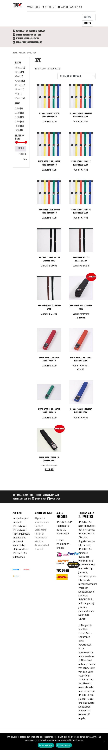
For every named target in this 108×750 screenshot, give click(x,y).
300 (17, 126)
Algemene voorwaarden (42, 520)
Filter (21, 148)
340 (17, 130)
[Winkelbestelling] (76, 76)
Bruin (18, 72)
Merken (35, 7)
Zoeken (87, 23)
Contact (39, 549)
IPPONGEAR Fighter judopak (21, 532)
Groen (18, 81)
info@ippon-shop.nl (63, 546)
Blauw (18, 67)
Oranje (18, 85)
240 (17, 113)
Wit (17, 94)
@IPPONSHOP (39, 498)
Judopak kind (19, 537)
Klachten (39, 541)
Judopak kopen (20, 518)
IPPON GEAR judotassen (20, 555)
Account (50, 7)
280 (17, 121)
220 (17, 108)
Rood (18, 89)
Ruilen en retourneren (41, 535)
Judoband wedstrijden (19, 543)
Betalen (39, 526)
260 (17, 117)
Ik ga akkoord (45, 745)
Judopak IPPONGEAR (19, 524)
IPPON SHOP (53, 498)
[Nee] (104, 741)
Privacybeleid (42, 545)
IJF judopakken (20, 549)
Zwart (18, 98)
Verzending (40, 530)
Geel (17, 76)
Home (15, 52)
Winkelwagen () (69, 7)
